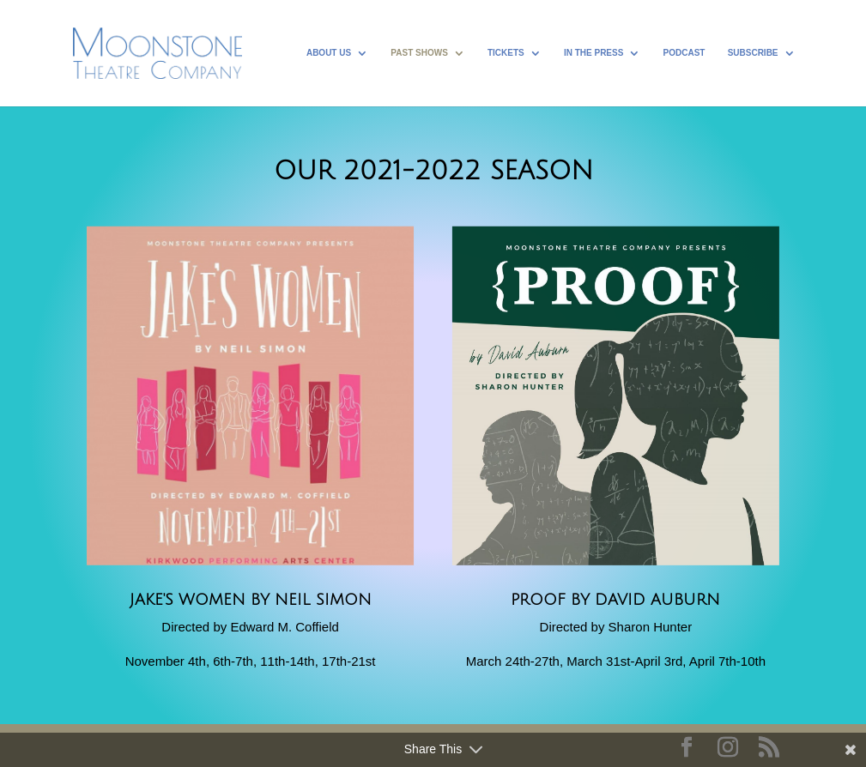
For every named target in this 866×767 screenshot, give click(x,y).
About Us (328, 52)
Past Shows (419, 52)
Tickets (506, 52)
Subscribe (753, 52)
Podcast (684, 52)
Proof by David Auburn (615, 599)
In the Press (593, 52)
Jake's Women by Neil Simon (251, 599)
